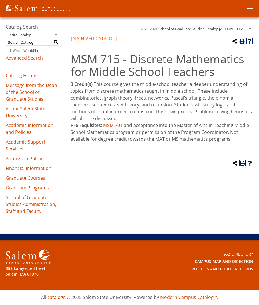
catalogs (56, 297)
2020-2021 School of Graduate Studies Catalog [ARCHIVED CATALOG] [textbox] (196, 28)
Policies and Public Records (222, 269)
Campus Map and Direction (224, 261)
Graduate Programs (27, 188)
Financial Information (28, 168)
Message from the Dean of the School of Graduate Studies (31, 92)
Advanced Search (24, 58)
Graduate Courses (25, 178)
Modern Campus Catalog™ (188, 297)
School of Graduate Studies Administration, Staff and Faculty (31, 204)
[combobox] (196, 28)
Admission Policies (26, 158)
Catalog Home (21, 75)
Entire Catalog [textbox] (19, 34)
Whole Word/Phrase (28, 50)
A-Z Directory (238, 254)
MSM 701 (113, 125)
